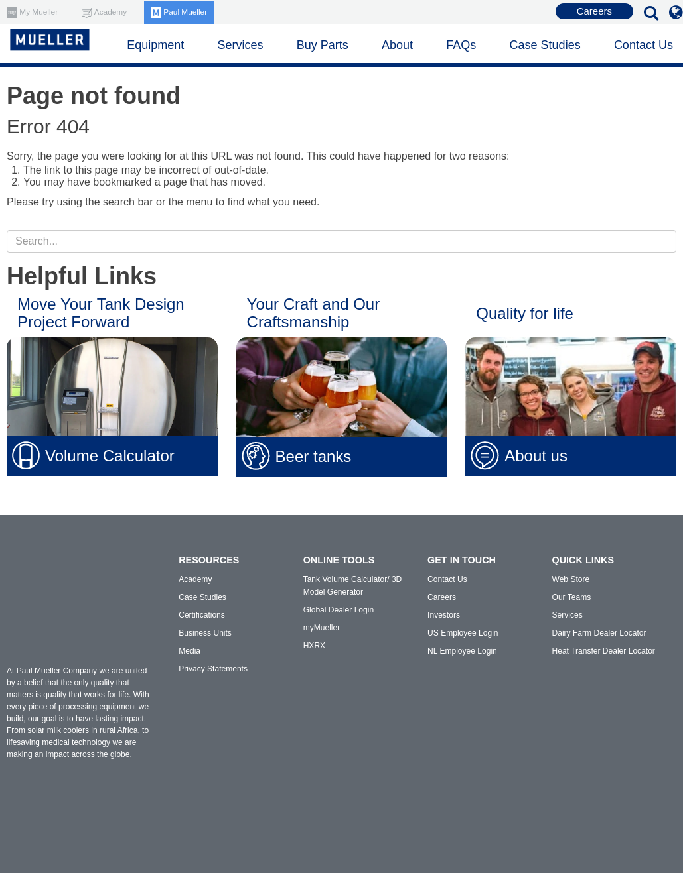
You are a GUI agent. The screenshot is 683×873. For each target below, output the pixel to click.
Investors (443, 615)
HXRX (314, 645)
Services (567, 615)
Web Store (570, 579)
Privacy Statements (213, 668)
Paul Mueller (180, 12)
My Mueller (32, 12)
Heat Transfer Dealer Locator (603, 651)
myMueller (321, 627)
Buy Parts (322, 45)
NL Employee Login (461, 651)
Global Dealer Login (338, 609)
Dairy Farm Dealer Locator (599, 633)
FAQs (461, 45)
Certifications (201, 615)
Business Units (205, 633)
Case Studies (545, 45)
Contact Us (643, 45)
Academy (105, 12)
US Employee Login (462, 633)
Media (189, 651)
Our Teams (571, 597)
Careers (594, 11)
